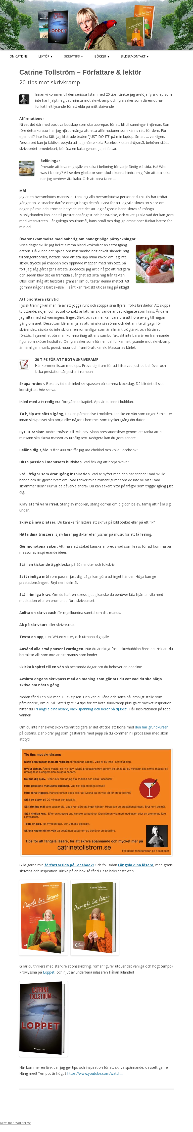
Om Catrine (18, 56)
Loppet (49, 972)
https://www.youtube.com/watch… (95, 1073)
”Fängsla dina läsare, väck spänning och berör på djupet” (81, 709)
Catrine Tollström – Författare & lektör (80, 72)
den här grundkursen (151, 727)
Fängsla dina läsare (135, 865)
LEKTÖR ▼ (45, 56)
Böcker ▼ (102, 56)
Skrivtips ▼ (73, 56)
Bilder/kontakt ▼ (135, 56)
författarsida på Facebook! (69, 865)
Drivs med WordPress (15, 1123)
